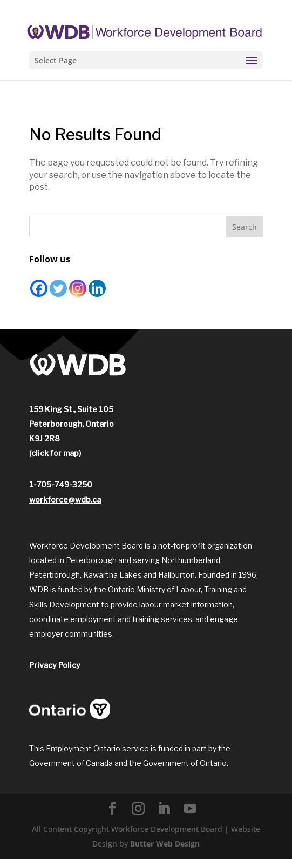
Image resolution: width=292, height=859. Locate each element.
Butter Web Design (165, 843)
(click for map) (55, 453)
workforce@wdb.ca (65, 499)
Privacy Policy (54, 665)
